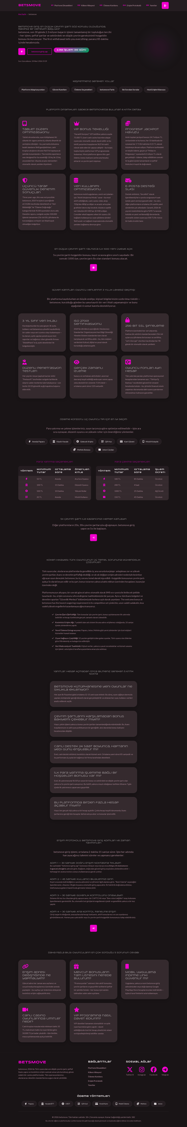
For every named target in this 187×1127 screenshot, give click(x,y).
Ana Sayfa (22, 14)
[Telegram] (165, 1071)
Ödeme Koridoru (109, 5)
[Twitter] (130, 1071)
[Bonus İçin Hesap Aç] (93, 267)
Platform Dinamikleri (61, 5)
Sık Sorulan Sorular (130, 89)
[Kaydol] (93, 537)
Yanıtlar (151, 5)
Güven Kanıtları (59, 89)
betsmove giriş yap (39, 51)
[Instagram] (142, 1071)
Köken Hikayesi (86, 5)
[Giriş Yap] (93, 928)
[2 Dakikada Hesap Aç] (21, 51)
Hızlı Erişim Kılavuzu (156, 89)
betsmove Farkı (107, 89)
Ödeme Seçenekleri (83, 89)
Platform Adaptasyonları (33, 89)
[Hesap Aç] (165, 5)
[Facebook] (153, 1071)
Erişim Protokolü (132, 5)
